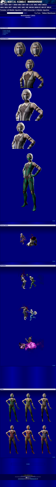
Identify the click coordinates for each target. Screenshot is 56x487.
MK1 (2, 5)
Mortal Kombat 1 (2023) (28, 15)
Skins (4, 34)
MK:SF (43, 7)
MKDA (44, 5)
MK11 (11, 5)
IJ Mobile (39, 10)
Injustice (46, 10)
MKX (20, 5)
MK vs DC (29, 5)
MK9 (24, 5)
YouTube (37, 13)
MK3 (19, 7)
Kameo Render (6, 30)
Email (37, 478)
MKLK (49, 7)
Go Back (28, 464)
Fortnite (3, 10)
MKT (10, 7)
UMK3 (15, 7)
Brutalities (5, 33)
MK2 (23, 7)
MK (27, 7)
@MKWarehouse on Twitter (33, 478)
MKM (15, 5)
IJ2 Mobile (10, 10)
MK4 (6, 7)
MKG (2, 7)
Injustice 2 (19, 10)
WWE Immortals (29, 10)
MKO (6, 5)
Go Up (54, 220)
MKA (35, 5)
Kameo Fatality (6, 31)
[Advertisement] (28, 22)
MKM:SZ (37, 7)
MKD (40, 5)
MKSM (31, 7)
